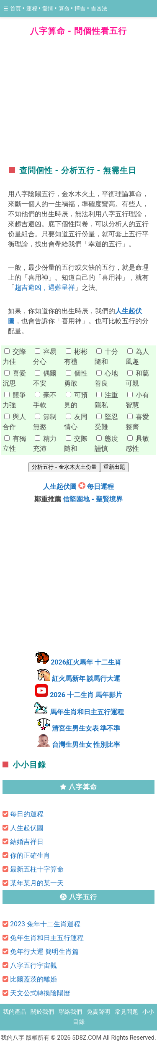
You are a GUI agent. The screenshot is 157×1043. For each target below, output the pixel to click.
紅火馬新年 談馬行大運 (86, 679)
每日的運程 (27, 814)
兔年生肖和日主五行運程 (47, 938)
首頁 (16, 8)
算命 (65, 8)
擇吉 (81, 8)
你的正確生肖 (30, 855)
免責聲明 (98, 1011)
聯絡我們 (70, 1011)
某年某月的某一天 (37, 883)
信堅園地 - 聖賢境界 (93, 499)
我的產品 (14, 1011)
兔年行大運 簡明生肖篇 (44, 952)
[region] (79, 102)
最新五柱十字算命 (37, 869)
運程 (32, 8)
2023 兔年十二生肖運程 (45, 924)
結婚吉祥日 (27, 842)
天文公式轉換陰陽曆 (40, 993)
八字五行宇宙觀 (33, 965)
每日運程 (100, 487)
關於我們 (42, 1011)
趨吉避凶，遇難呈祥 (45, 287)
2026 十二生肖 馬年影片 (86, 695)
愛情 (48, 8)
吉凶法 (99, 8)
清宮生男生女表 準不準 (86, 728)
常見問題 (126, 1011)
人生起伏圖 (60, 487)
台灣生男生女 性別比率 (86, 745)
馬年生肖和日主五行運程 (87, 712)
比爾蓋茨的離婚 (33, 979)
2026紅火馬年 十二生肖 (86, 662)
